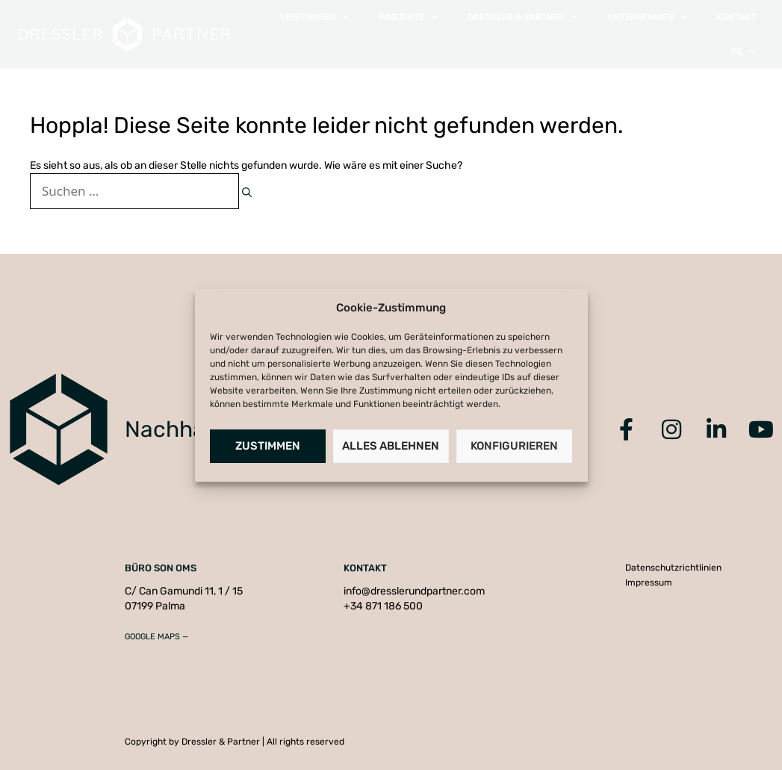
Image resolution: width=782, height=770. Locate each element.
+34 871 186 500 (383, 606)
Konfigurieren (514, 446)
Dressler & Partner (522, 17)
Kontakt (736, 17)
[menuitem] (743, 51)
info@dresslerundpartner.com (414, 591)
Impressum (648, 582)
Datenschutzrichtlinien (673, 567)
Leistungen (315, 17)
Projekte (408, 17)
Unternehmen (646, 17)
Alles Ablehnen (390, 446)
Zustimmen (267, 446)
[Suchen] (246, 192)
